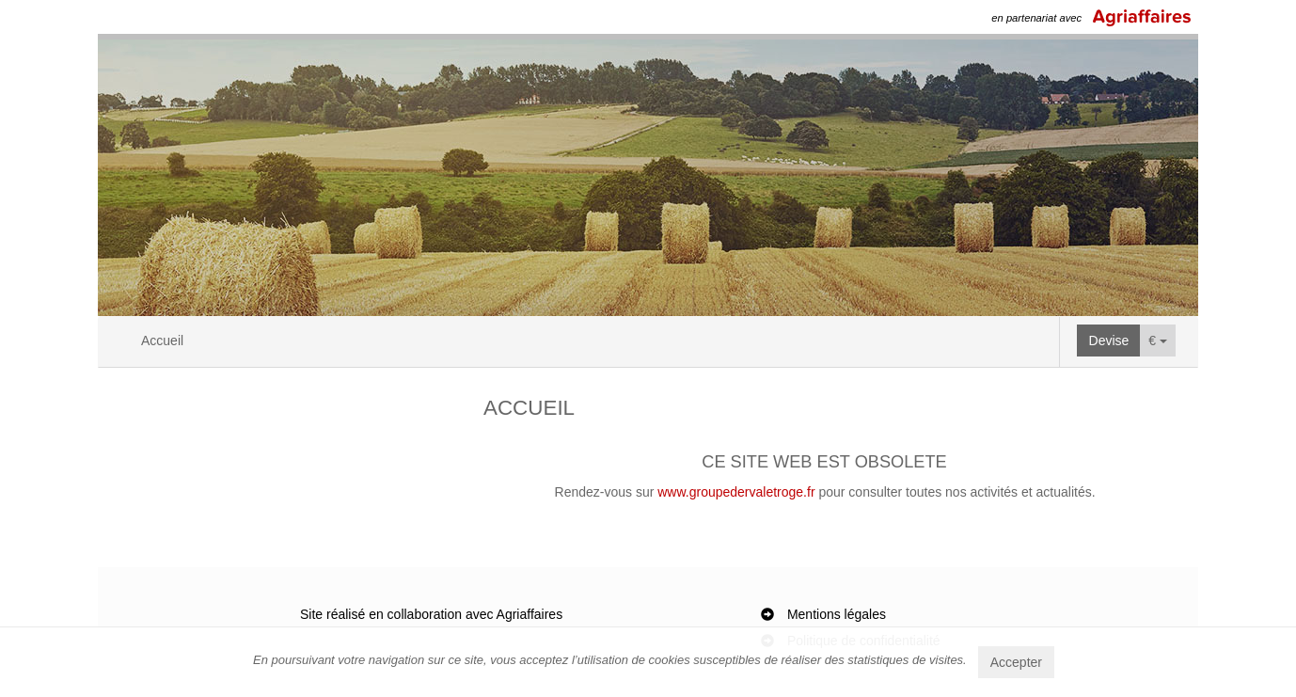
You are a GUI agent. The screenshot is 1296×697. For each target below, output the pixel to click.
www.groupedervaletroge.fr (735, 491)
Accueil (162, 340)
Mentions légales (836, 614)
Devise (1109, 340)
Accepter (1016, 662)
